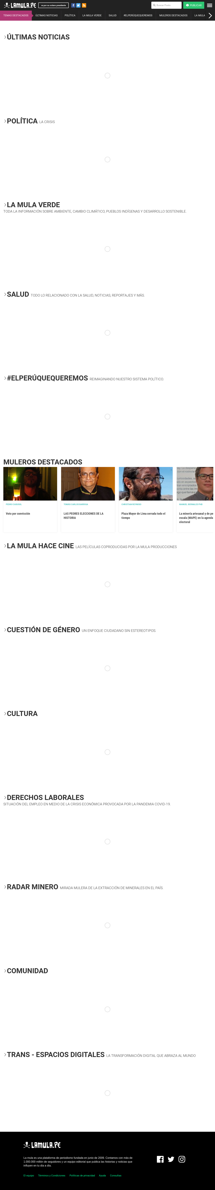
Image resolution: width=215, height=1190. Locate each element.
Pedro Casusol (14, 504)
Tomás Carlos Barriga (76, 504)
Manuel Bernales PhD (191, 504)
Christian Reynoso (131, 504)
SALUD (113, 15)
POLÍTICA (70, 15)
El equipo (29, 1175)
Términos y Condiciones (51, 1175)
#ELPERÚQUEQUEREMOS (138, 15)
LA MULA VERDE (92, 15)
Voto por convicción (18, 513)
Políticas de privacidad (82, 1175)
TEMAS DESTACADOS (15, 15)
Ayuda (102, 1175)
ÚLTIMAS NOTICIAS (46, 15)
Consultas (115, 1175)
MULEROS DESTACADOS (173, 15)
